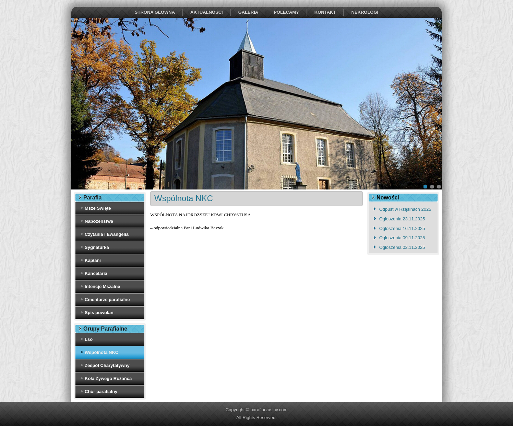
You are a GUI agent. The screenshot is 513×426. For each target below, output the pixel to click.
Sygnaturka (97, 247)
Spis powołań (99, 312)
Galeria (248, 12)
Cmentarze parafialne (107, 299)
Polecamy (286, 12)
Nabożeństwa (99, 221)
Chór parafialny (101, 391)
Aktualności (206, 12)
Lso (89, 339)
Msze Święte (98, 208)
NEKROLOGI (364, 12)
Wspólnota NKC (101, 352)
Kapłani (93, 260)
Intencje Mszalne (102, 286)
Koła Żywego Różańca (108, 378)
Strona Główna (155, 12)
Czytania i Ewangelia (107, 234)
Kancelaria (96, 273)
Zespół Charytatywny (107, 365)
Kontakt (325, 12)
